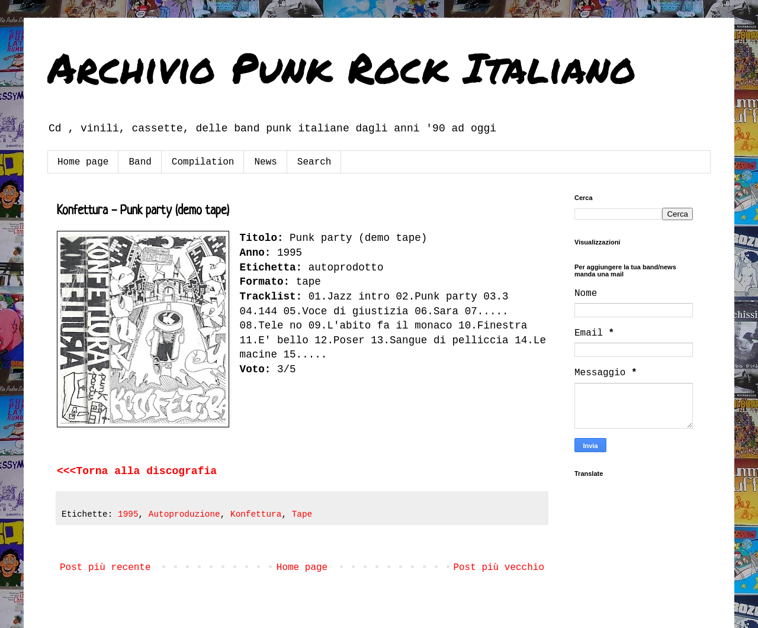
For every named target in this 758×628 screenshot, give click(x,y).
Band (140, 162)
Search (314, 162)
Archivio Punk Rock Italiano (341, 66)
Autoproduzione (184, 514)
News (265, 162)
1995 (128, 514)
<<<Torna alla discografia (137, 471)
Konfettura (255, 514)
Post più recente (105, 567)
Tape (302, 514)
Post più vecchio (498, 567)
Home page (82, 162)
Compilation (203, 162)
